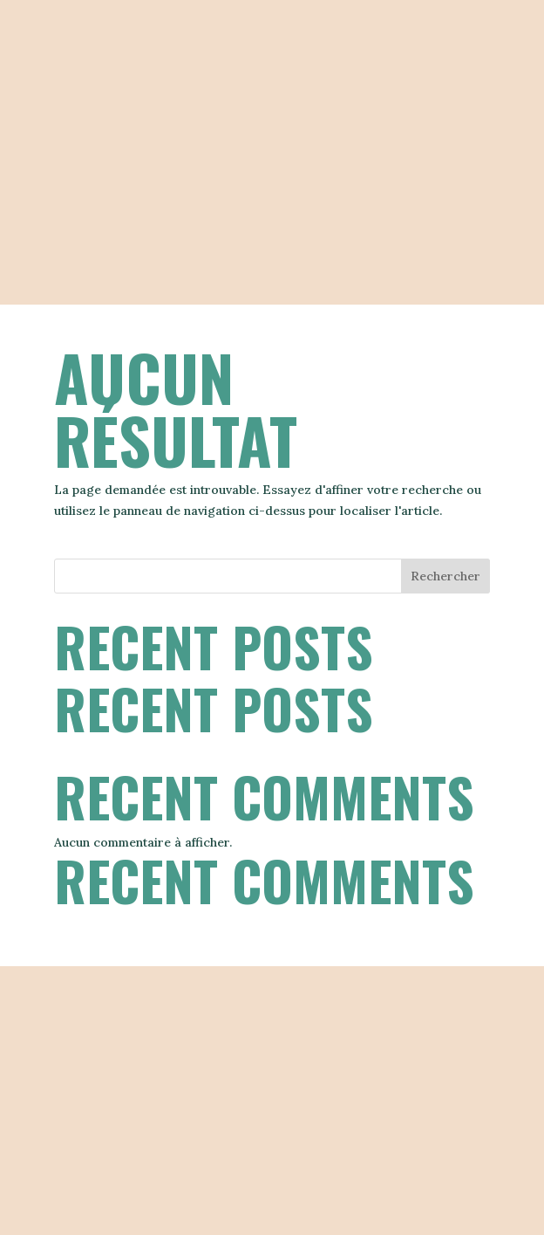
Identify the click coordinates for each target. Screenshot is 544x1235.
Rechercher (445, 576)
